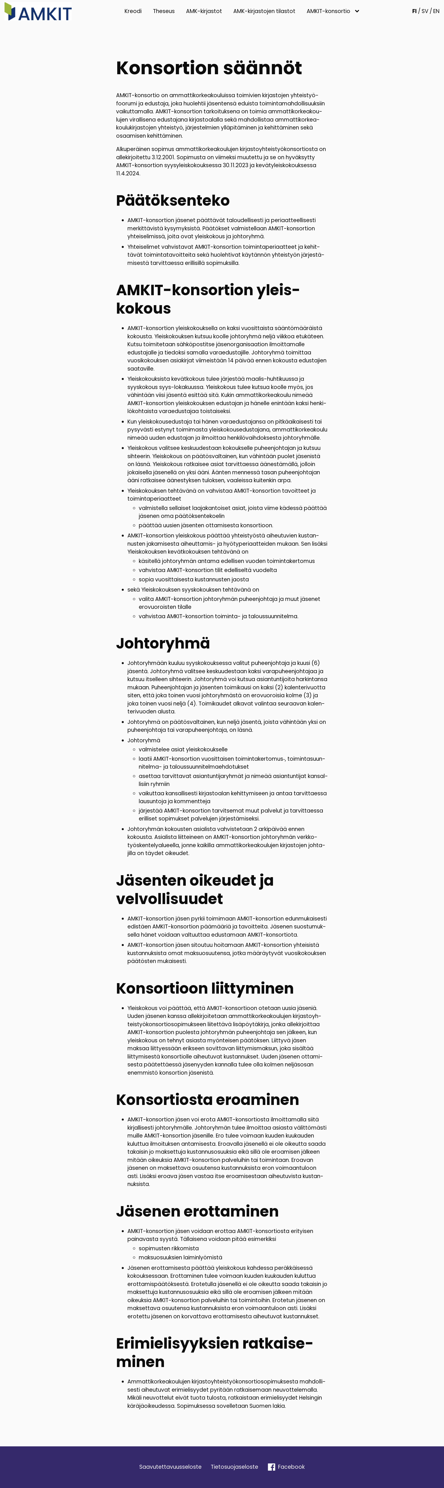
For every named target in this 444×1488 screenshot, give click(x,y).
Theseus (164, 11)
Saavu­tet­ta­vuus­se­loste (170, 1467)
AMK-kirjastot (204, 11)
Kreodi (133, 11)
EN (436, 11)
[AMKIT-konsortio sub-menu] (358, 11)
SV (425, 11)
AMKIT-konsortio (328, 11)
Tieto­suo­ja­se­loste (234, 1467)
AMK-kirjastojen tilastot (264, 11)
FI (414, 11)
